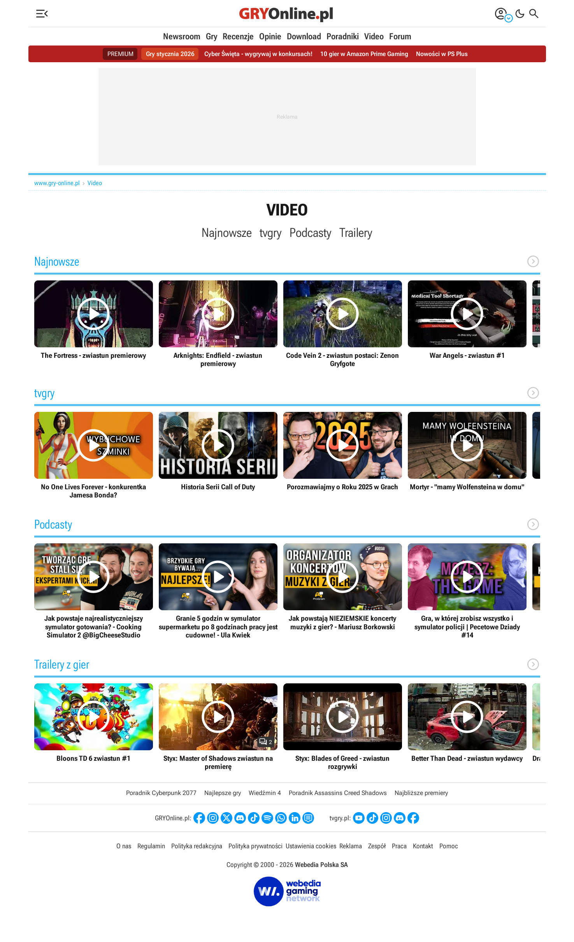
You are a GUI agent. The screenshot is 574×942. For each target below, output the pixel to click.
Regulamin (151, 846)
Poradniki (342, 36)
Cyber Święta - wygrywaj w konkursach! (258, 54)
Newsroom (181, 36)
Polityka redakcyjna (196, 846)
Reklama (350, 846)
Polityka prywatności (255, 846)
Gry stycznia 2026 (170, 54)
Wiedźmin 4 (265, 793)
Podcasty (311, 232)
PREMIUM (120, 54)
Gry (211, 36)
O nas (123, 846)
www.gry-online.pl (57, 183)
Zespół (377, 846)
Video (374, 36)
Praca (399, 846)
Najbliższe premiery (421, 793)
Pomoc (448, 846)
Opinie (270, 36)
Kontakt (423, 846)
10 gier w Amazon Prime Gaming (364, 54)
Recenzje (238, 36)
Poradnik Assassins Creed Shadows (338, 793)
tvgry (271, 232)
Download (304, 36)
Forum (400, 36)
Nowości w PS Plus (442, 54)
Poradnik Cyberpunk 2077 (161, 793)
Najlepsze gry (222, 793)
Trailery (355, 232)
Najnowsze (227, 232)
